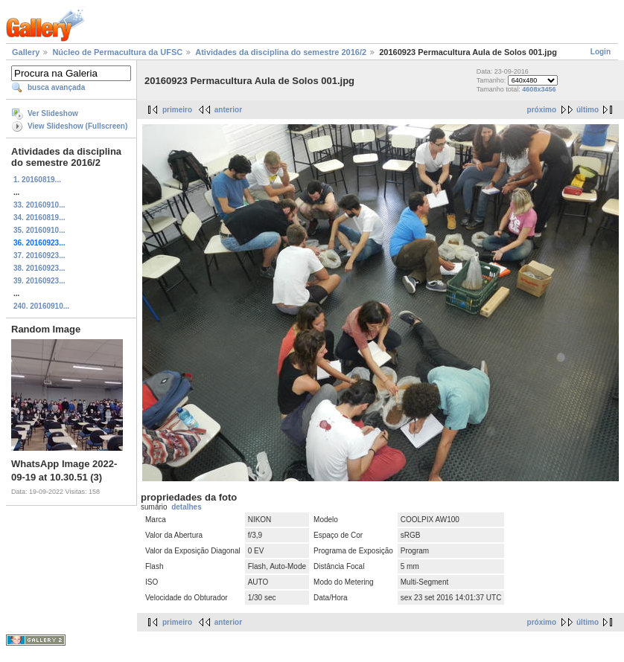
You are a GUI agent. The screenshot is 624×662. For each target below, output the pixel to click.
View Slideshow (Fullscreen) (77, 126)
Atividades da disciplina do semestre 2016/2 (280, 52)
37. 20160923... (39, 255)
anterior (228, 110)
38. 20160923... (39, 268)
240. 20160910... (41, 306)
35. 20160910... (39, 230)
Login (600, 52)
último (587, 110)
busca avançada (56, 87)
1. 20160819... (37, 180)
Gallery (25, 52)
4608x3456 (538, 89)
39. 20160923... (39, 281)
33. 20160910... (39, 205)
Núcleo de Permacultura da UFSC (117, 52)
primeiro (177, 110)
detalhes (186, 507)
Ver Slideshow (53, 113)
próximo (541, 110)
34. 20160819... (39, 217)
